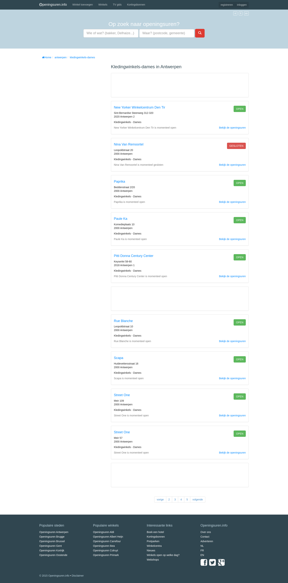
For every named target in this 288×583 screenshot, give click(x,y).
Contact (205, 536)
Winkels (102, 4)
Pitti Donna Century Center (133, 256)
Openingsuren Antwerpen (53, 532)
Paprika (119, 181)
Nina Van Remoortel (128, 144)
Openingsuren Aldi (103, 532)
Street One (122, 395)
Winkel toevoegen (82, 4)
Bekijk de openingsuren (232, 127)
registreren (227, 4)
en (246, 13)
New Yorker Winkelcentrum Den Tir (139, 107)
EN (202, 555)
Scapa (118, 358)
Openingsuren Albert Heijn (108, 536)
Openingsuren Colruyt (105, 550)
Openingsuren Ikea (104, 545)
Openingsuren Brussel (52, 541)
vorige (160, 499)
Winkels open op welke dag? (163, 555)
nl (235, 13)
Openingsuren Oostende (53, 555)
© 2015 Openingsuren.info (54, 575)
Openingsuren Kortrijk (51, 550)
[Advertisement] (66, 116)
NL (202, 545)
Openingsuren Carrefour (107, 541)
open (239, 108)
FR (202, 550)
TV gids (117, 4)
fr (240, 13)
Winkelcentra (154, 545)
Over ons (206, 532)
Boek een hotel (155, 532)
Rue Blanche (123, 321)
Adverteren (207, 541)
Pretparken (153, 541)
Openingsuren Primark (106, 555)
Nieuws (151, 550)
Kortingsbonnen (136, 4)
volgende (197, 499)
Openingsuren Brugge (51, 536)
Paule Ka (120, 219)
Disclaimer (78, 575)
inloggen (242, 4)
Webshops (153, 559)
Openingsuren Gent (50, 545)
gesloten (236, 145)
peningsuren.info (53, 4)
